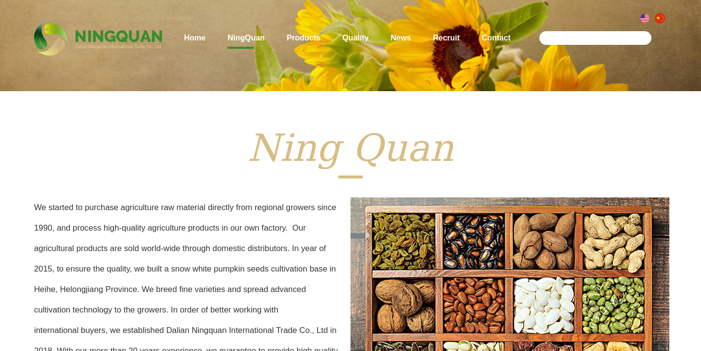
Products (303, 41)
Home (194, 41)
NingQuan (245, 41)
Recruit (446, 41)
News (400, 41)
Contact (496, 41)
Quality (355, 41)
